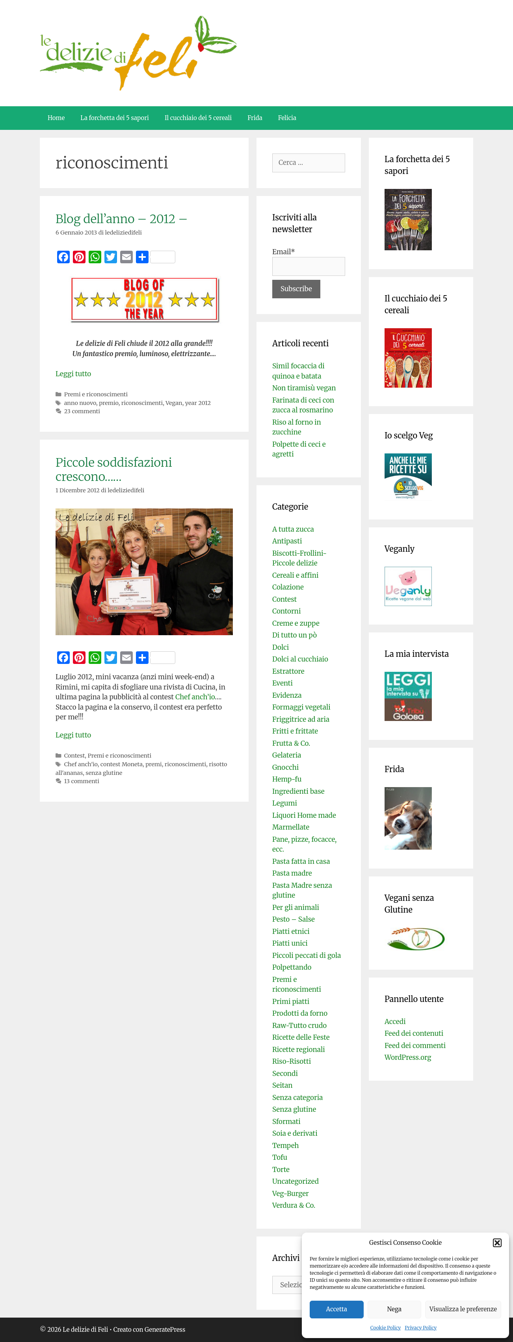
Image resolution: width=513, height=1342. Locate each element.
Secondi (285, 1073)
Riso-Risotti (291, 1061)
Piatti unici (290, 943)
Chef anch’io (195, 697)
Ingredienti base (298, 791)
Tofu (279, 1157)
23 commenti (82, 411)
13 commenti (81, 781)
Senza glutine (294, 1109)
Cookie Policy (385, 1328)
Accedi (395, 1021)
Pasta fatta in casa (301, 861)
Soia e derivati (295, 1133)
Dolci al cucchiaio (300, 659)
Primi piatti (290, 1001)
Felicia (287, 118)
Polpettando (291, 967)
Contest (74, 755)
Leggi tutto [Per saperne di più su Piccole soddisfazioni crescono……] (73, 735)
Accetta (336, 1309)
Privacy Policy (421, 1328)
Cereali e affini (295, 575)
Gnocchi (285, 767)
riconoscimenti (142, 403)
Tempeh (285, 1145)
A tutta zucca (293, 529)
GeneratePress (165, 1329)
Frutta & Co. (291, 743)
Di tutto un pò (294, 635)
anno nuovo (80, 403)
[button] (497, 1243)
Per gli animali (295, 907)
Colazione (288, 587)
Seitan (282, 1085)
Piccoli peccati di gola (306, 955)
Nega (394, 1309)
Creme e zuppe (296, 623)
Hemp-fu (286, 779)
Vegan (173, 403)
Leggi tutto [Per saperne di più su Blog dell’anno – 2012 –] (73, 374)
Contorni (286, 611)
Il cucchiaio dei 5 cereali (198, 118)
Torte (281, 1169)
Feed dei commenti (415, 1045)
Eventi (282, 683)
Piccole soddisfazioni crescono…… (114, 469)
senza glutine (104, 772)
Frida (254, 118)
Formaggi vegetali (301, 707)
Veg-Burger (290, 1193)
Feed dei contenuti (414, 1033)
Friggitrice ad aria (300, 719)
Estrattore (288, 671)
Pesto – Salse (293, 919)
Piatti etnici (291, 931)
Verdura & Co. (293, 1205)
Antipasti (287, 541)
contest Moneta (121, 764)
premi (153, 764)
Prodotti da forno (299, 1013)
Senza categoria (297, 1097)
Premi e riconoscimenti (96, 394)
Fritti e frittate (295, 731)
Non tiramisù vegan (304, 388)
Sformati (286, 1121)
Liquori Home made (304, 815)
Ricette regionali (298, 1049)
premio (108, 403)
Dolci (280, 647)
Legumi (284, 803)
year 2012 (198, 403)
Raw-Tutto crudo (299, 1025)
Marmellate (290, 827)
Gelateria (286, 755)
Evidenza (287, 695)
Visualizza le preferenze (463, 1309)
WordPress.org (408, 1057)
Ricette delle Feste (301, 1037)
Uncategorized (295, 1181)
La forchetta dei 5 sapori (114, 118)
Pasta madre (292, 873)
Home (56, 118)
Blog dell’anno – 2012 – (122, 218)
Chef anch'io (81, 764)
